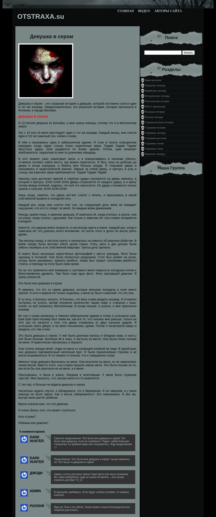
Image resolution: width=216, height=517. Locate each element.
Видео (144, 11)
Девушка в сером (51, 36)
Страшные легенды (155, 132)
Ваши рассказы (153, 80)
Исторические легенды (157, 95)
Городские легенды (155, 85)
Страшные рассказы (155, 138)
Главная (125, 11)
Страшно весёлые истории (159, 122)
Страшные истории (155, 127)
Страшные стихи (154, 148)
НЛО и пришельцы (155, 106)
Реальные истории (155, 111)
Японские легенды (155, 154)
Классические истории (157, 101)
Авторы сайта (168, 11)
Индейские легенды (155, 90)
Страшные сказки (154, 143)
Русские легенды (154, 117)
